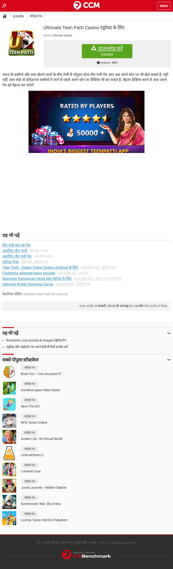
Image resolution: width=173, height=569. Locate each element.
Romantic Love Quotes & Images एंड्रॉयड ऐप (36, 340)
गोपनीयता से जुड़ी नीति (74, 542)
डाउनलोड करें (107, 51)
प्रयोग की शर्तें (52, 542)
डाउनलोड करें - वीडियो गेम (98, 267)
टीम (39, 542)
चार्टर (102, 542)
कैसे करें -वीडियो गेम (34, 262)
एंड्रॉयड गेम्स (10, 262)
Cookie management (122, 542)
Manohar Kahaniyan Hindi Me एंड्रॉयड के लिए (37, 278)
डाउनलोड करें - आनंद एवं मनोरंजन (97, 278)
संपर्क (93, 542)
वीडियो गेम (36, 16)
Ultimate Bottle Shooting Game (27, 284)
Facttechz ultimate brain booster (28, 273)
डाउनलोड (18, 16)
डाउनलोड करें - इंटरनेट (73, 273)
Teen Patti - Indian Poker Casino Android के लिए (40, 267)
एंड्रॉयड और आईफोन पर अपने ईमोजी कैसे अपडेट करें (37, 347)
